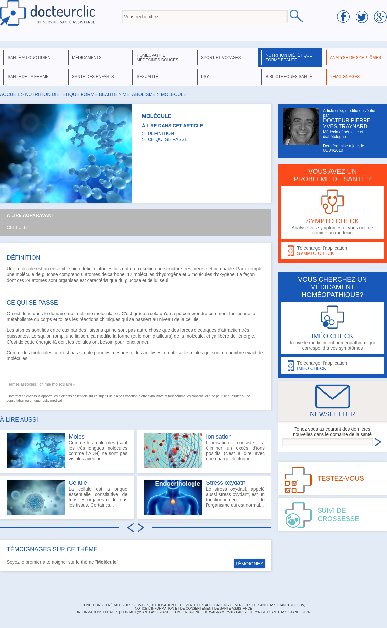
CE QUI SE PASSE (168, 139)
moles (197, 352)
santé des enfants (93, 76)
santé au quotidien (29, 57)
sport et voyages (221, 57)
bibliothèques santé (289, 76)
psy (205, 76)
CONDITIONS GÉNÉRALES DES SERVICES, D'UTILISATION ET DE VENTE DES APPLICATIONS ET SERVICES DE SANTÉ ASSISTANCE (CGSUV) (193, 605)
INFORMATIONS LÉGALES (97, 612)
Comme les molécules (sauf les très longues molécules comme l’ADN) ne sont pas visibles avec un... (67, 450)
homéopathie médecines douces (157, 57)
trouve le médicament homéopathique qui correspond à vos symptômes (332, 328)
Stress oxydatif (225, 483)
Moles (77, 436)
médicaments (87, 57)
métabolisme (139, 94)
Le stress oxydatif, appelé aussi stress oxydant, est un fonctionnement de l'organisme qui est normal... (204, 497)
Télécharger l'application (332, 250)
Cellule (17, 227)
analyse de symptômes (355, 57)
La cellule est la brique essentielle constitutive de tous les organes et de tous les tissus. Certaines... (67, 497)
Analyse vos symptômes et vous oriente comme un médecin (332, 212)
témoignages (345, 76)
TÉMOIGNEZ (249, 563)
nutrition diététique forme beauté (289, 57)
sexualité (147, 76)
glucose (50, 274)
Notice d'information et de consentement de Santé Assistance (193, 608)
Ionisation (219, 436)
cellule (192, 319)
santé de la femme (28, 76)
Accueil (10, 94)
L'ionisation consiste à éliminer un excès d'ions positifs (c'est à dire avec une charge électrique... (204, 450)
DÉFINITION (161, 133)
